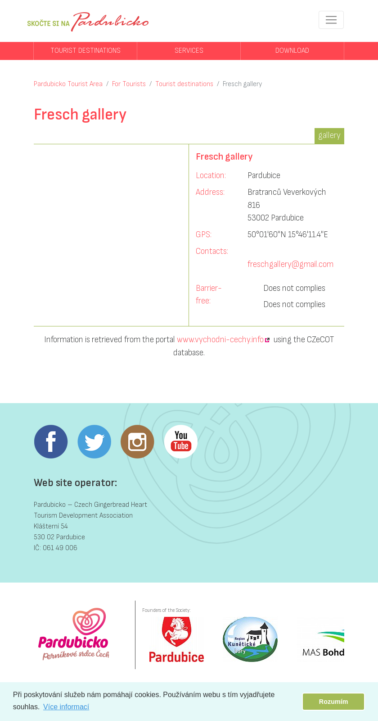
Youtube (180, 442)
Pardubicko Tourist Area (68, 84)
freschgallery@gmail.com (290, 264)
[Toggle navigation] (331, 20)
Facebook (51, 442)
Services (189, 50)
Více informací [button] (66, 707)
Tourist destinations (85, 50)
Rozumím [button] (333, 701)
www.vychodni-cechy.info (220, 340)
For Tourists (129, 84)
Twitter (94, 442)
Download (292, 50)
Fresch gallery (242, 84)
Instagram (137, 442)
